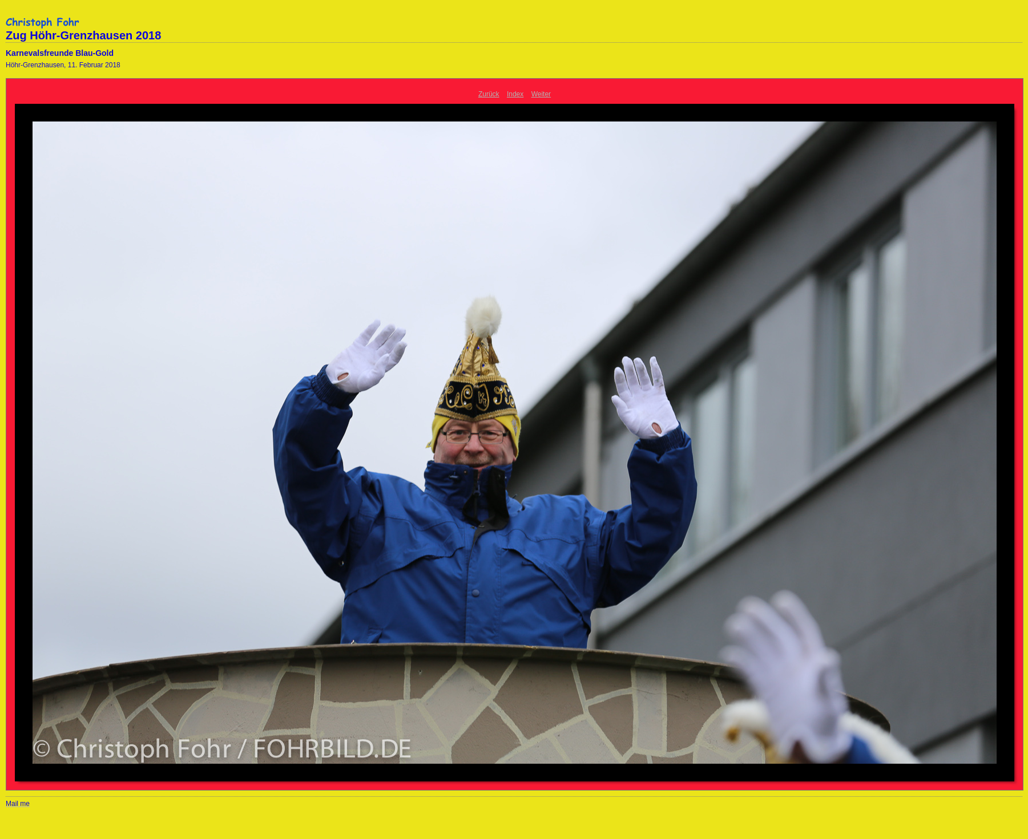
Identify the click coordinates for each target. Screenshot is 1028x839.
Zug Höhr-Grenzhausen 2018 (83, 35)
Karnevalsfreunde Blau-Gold (60, 53)
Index (515, 94)
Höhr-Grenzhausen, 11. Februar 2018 (63, 65)
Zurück (488, 94)
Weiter (541, 94)
